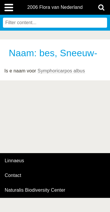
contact (13, 175)
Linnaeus (14, 160)
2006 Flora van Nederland (55, 7)
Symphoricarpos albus (61, 70)
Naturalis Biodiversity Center (35, 190)
